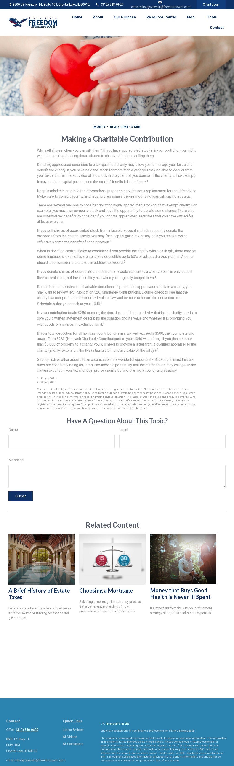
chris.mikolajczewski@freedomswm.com (36, 760)
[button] (77, 17)
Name (13, 429)
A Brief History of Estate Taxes (39, 593)
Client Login (211, 4)
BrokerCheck (186, 730)
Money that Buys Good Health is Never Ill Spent (180, 593)
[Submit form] (20, 496)
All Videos (70, 737)
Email (123, 429)
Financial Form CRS (117, 723)
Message (16, 460)
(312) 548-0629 (109, 4)
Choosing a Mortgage (106, 590)
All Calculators (73, 744)
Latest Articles (73, 730)
